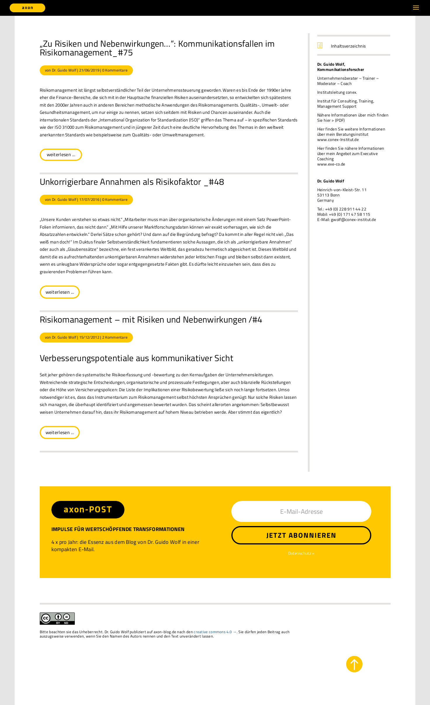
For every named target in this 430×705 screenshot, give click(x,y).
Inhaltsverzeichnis (348, 46)
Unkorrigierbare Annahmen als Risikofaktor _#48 (132, 181)
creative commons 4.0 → (215, 632)
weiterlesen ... (61, 154)
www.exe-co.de (331, 164)
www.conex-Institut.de (338, 139)
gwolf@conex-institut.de (353, 219)
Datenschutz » (301, 553)
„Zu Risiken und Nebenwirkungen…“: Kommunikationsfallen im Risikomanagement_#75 (157, 48)
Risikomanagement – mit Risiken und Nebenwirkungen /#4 (151, 319)
